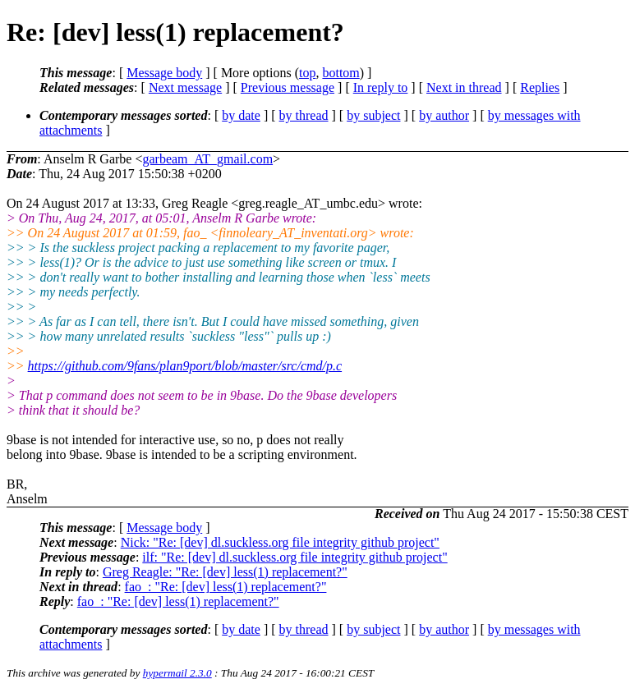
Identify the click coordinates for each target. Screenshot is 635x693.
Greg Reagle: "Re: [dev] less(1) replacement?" (225, 572)
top (307, 73)
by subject (373, 115)
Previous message (287, 87)
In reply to (380, 87)
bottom (340, 73)
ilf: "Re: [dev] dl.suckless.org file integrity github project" (294, 557)
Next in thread (464, 87)
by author (444, 115)
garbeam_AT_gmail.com (207, 159)
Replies (539, 87)
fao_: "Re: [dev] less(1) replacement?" (226, 587)
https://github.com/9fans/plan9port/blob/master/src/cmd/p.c (185, 366)
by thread (304, 115)
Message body (164, 73)
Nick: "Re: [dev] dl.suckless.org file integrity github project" (280, 542)
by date (241, 115)
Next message (185, 87)
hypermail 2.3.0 (177, 673)
